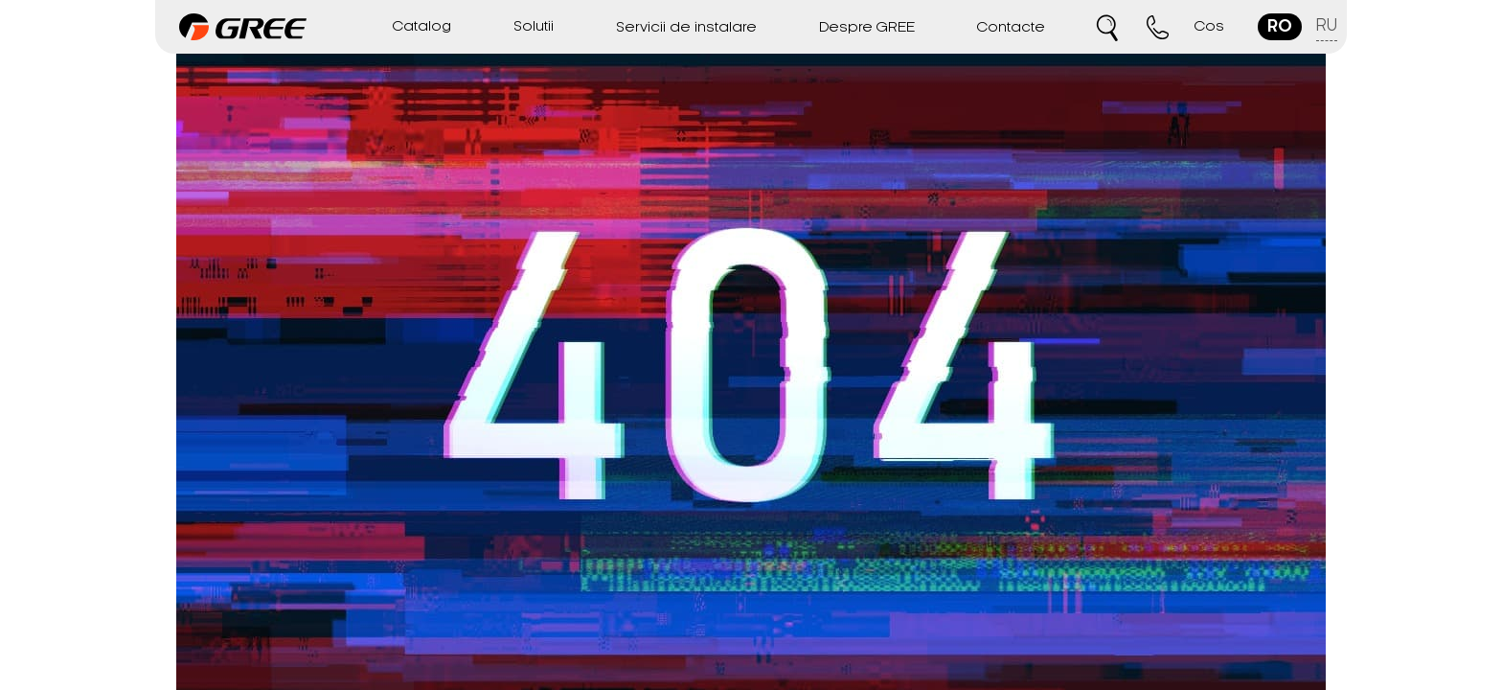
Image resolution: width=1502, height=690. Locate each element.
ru (1326, 26)
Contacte (1011, 27)
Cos (1209, 27)
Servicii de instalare (686, 27)
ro (1279, 26)
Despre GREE (867, 27)
